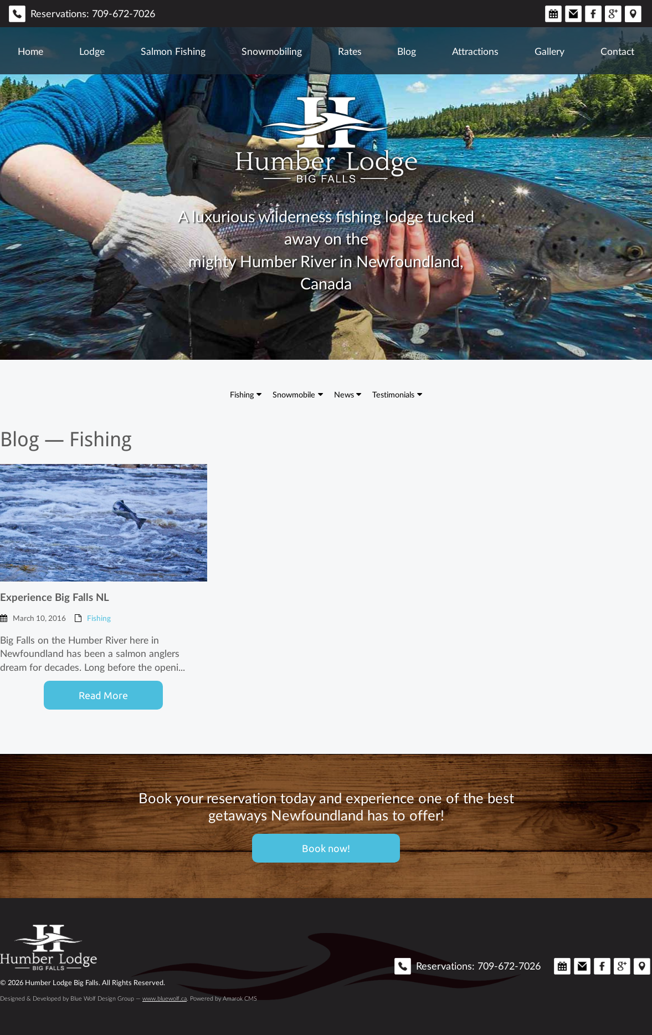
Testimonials (393, 394)
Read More (103, 695)
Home (30, 51)
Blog (406, 51)
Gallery (549, 51)
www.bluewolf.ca (164, 998)
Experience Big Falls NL (54, 596)
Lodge (92, 51)
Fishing (242, 394)
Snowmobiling (272, 51)
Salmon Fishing (173, 51)
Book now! (326, 848)
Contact (617, 51)
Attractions (475, 51)
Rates (350, 51)
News (344, 394)
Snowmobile (294, 394)
